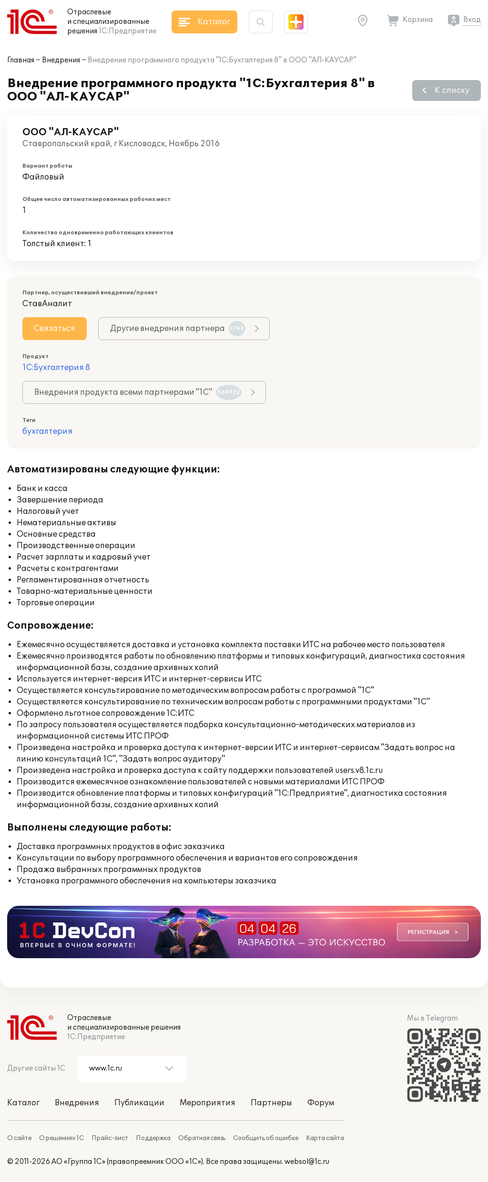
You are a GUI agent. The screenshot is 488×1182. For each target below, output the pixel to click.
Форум (320, 1103)
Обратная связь (201, 1138)
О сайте (19, 1138)
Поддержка (153, 1138)
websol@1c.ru (307, 1162)
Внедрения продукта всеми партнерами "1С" (138, 392)
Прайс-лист (110, 1138)
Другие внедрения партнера (177, 328)
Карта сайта (325, 1138)
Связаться (54, 328)
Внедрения (61, 60)
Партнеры (271, 1103)
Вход (472, 20)
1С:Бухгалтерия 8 (56, 367)
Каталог (23, 1103)
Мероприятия (207, 1103)
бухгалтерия (47, 431)
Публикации (139, 1103)
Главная (20, 60)
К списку (452, 90)
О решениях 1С (61, 1138)
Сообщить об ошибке (265, 1138)
